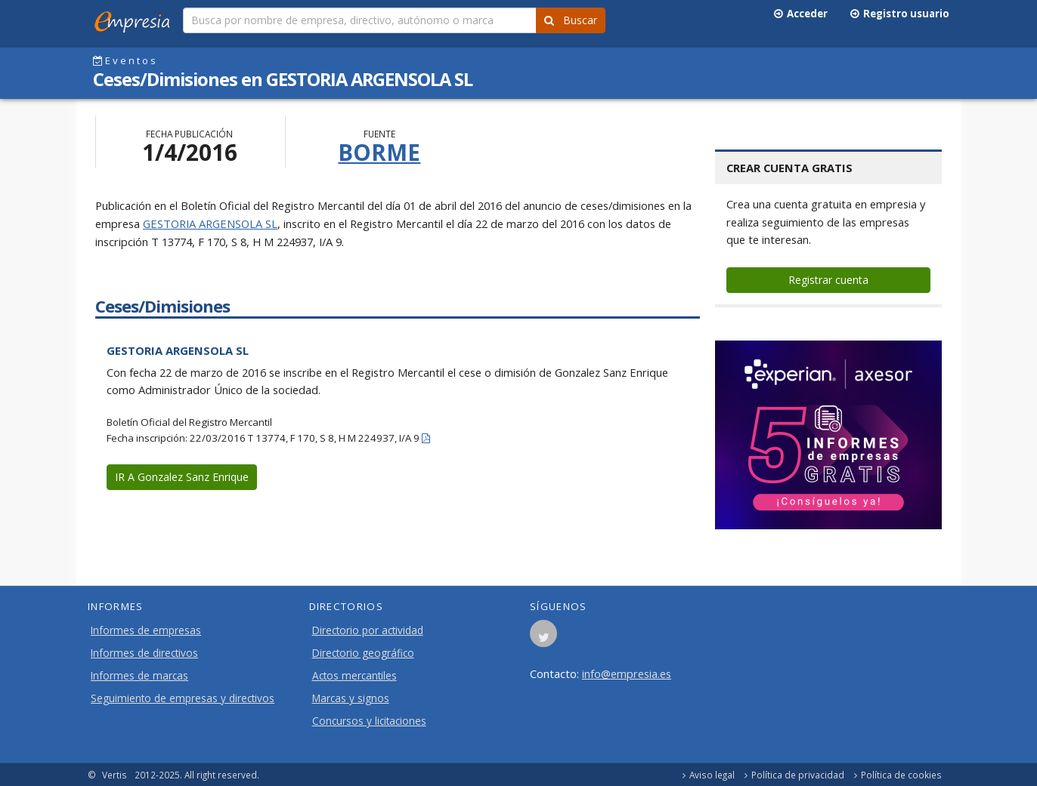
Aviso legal (712, 775)
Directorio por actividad (367, 630)
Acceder (801, 13)
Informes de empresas (146, 630)
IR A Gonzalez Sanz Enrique (182, 477)
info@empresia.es (626, 673)
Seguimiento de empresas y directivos (182, 698)
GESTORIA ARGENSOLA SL (210, 223)
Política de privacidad (797, 775)
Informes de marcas (139, 676)
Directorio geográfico (363, 653)
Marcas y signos (350, 698)
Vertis (114, 775)
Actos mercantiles (354, 676)
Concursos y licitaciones (369, 721)
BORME (379, 152)
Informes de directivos (144, 653)
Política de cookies (901, 775)
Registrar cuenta (828, 280)
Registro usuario (899, 13)
